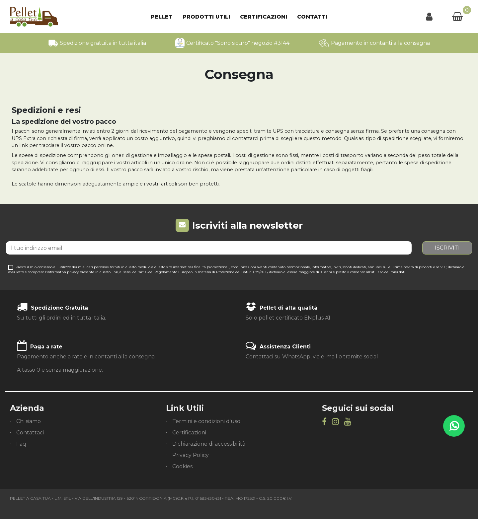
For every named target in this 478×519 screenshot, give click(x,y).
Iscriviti (447, 248)
